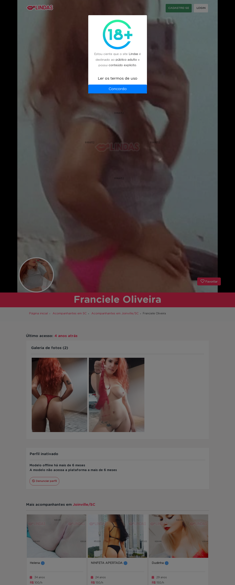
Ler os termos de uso (117, 78)
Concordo (118, 89)
